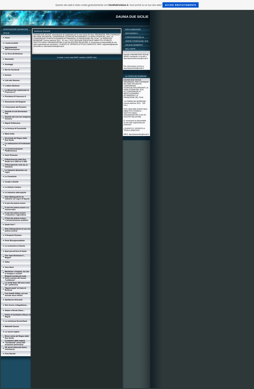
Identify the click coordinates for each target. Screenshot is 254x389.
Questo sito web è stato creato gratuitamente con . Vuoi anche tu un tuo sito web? (127, 5)
